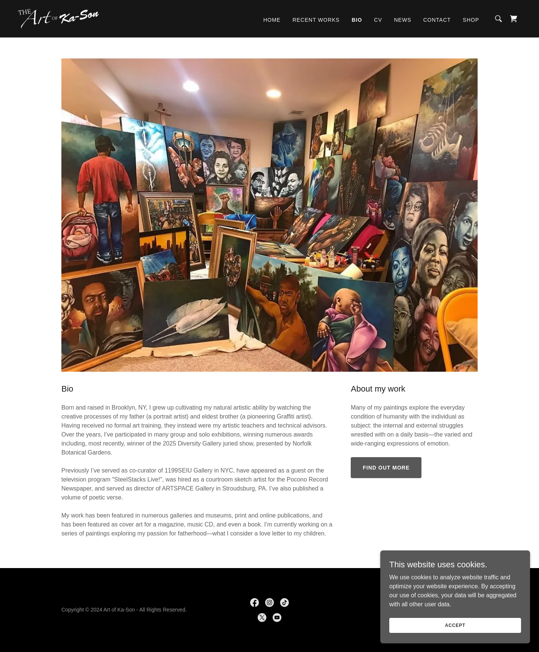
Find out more (386, 468)
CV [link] (378, 20)
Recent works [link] (315, 20)
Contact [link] (437, 20)
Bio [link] (356, 20)
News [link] (402, 20)
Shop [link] (471, 20)
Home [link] (271, 20)
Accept (455, 640)
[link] (58, 18)
